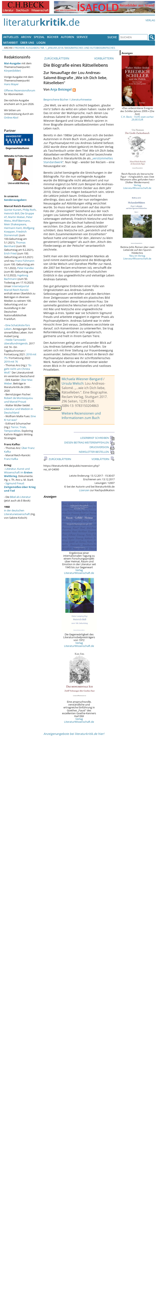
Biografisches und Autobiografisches (90, 47)
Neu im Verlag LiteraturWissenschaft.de (137, 257)
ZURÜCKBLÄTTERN (56, 58)
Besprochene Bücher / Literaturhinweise (67, 99)
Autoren (67, 37)
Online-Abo (11, 117)
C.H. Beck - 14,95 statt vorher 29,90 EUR (137, 118)
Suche (112, 37)
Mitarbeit (10, 42)
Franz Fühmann (24, 260)
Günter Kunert (12, 210)
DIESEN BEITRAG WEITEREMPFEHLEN (89, 442)
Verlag (150, 20)
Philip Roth (29, 210)
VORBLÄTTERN (104, 58)
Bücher (52, 37)
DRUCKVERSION (102, 447)
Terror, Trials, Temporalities (15, 429)
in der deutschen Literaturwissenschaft (17, 512)
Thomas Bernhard (14, 244)
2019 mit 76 (11, 361)
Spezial (39, 37)
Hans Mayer (11, 84)
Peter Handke (25, 268)
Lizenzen (84, 490)
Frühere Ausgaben (27, 47)
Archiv (26, 37)
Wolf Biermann (21, 220)
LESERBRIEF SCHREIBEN (97, 438)
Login (41, 42)
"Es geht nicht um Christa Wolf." (17, 368)
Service (82, 37)
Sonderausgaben (15, 200)
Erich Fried (10, 253)
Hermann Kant (13, 228)
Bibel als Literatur (20, 497)
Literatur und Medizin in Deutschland (18, 410)
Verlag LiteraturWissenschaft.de (79, 571)
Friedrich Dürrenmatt (15, 233)
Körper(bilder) (12, 70)
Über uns (27, 42)
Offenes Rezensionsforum (19, 90)
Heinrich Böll (11, 213)
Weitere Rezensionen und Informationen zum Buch (81, 415)
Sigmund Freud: (20, 486)
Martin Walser (16, 217)
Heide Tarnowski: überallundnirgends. (16, 341)
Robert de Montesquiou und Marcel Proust (18, 399)
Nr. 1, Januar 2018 (52, 47)
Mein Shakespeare (15, 224)
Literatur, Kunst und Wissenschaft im (18, 472)
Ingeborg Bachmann (16, 277)
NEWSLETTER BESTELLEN (97, 452)
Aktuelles (11, 37)
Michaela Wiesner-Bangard (82, 379)
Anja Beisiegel (61, 89)
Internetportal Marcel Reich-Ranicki (16, 288)
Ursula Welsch (72, 383)
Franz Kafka (11, 459)
